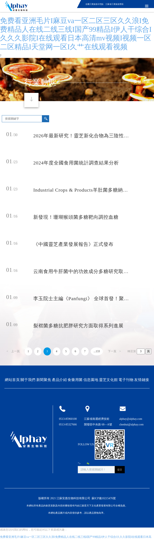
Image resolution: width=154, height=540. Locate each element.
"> (83, 463)
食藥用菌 (141, 81)
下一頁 (112, 351)
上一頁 (15, 351)
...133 (97, 351)
